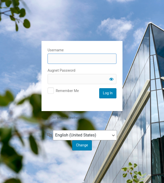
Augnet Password (61, 70)
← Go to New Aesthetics (65, 117)
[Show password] (111, 79)
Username (56, 50)
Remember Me (67, 91)
